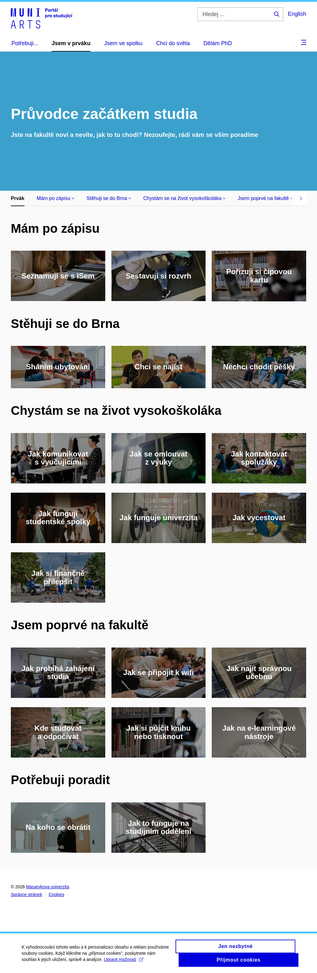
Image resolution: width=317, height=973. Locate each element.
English (297, 14)
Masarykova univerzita (47, 886)
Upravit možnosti (123, 962)
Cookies (56, 894)
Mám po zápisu (55, 198)
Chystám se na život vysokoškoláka (184, 198)
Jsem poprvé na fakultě (265, 198)
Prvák (17, 198)
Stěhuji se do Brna (109, 198)
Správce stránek (26, 894)
